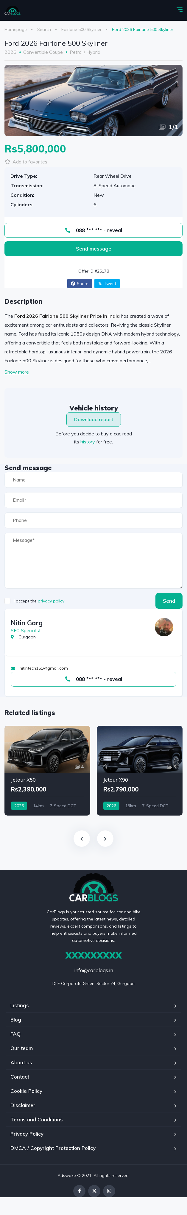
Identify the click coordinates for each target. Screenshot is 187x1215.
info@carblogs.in (93, 970)
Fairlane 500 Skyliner (81, 29)
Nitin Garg (27, 623)
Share (79, 283)
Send (169, 601)
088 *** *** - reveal (93, 230)
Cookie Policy (26, 1091)
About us (21, 1062)
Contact (19, 1077)
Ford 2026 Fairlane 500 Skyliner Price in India (67, 316)
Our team (21, 1048)
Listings (19, 1005)
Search (44, 29)
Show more (16, 372)
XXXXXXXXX (94, 955)
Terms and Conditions (36, 1119)
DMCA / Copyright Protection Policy (53, 1148)
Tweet (107, 283)
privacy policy (51, 601)
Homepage (15, 29)
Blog (15, 1019)
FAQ (15, 1034)
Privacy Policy (26, 1134)
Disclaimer (22, 1105)
